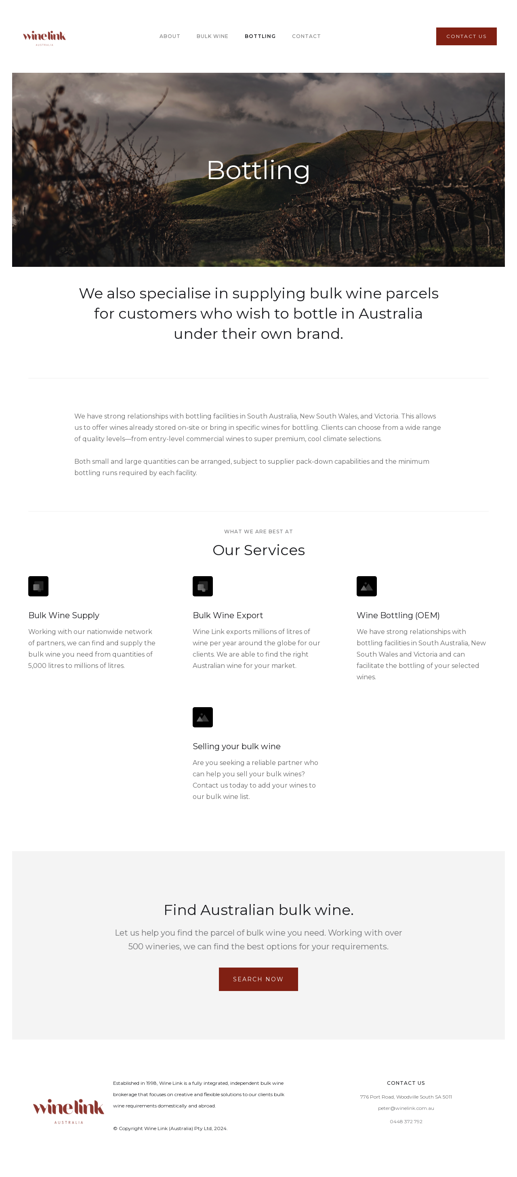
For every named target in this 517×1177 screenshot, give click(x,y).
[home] (44, 36)
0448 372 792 (406, 1121)
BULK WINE (213, 36)
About (170, 36)
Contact (306, 36)
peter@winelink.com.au (406, 1108)
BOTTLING (260, 36)
